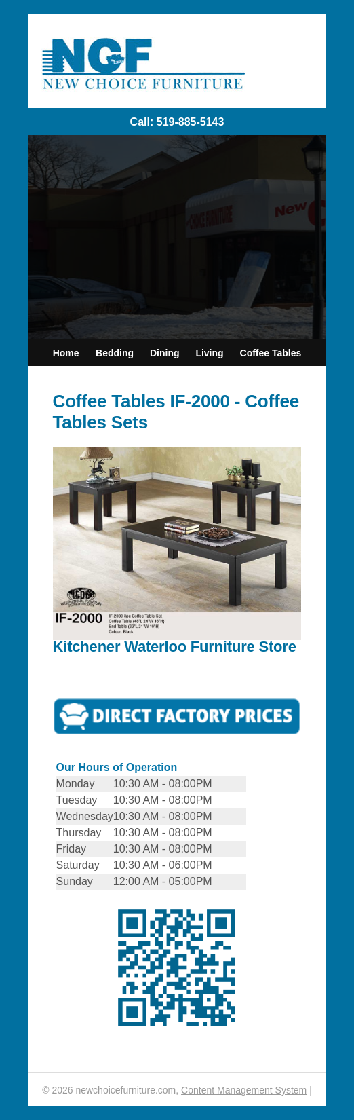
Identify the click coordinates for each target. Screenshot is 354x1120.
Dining (165, 353)
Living (209, 353)
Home (66, 353)
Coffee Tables (271, 353)
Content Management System (244, 1090)
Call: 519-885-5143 (177, 122)
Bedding (115, 353)
